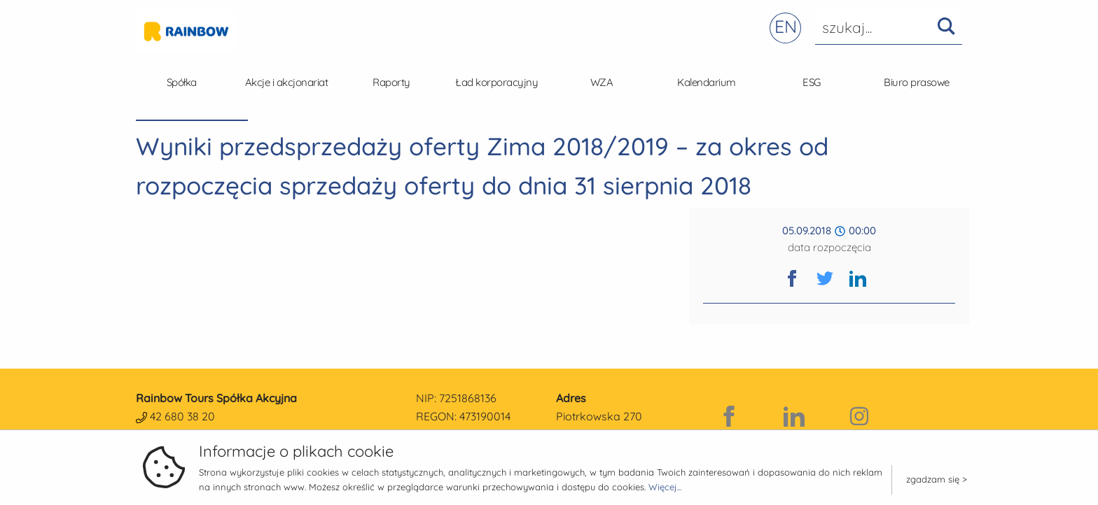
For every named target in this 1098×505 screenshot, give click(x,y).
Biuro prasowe (917, 82)
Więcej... (664, 486)
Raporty (391, 82)
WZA (601, 82)
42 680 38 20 (182, 416)
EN (785, 26)
